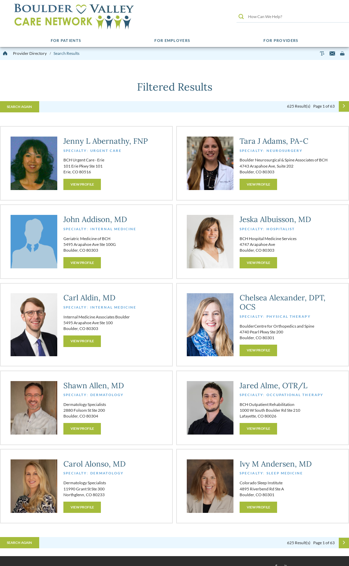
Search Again (19, 107)
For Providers (280, 40)
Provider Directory (30, 53)
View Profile (82, 184)
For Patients (66, 40)
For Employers (172, 40)
